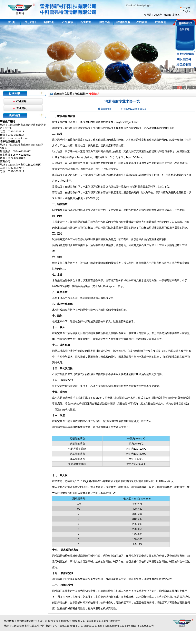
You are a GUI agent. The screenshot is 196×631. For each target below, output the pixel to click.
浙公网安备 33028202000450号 (89, 620)
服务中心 (104, 22)
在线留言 (141, 22)
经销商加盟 (123, 22)
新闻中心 (48, 22)
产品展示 (67, 22)
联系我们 (160, 22)
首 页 (11, 22)
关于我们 (30, 22)
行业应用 (86, 22)
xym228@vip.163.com (117, 625)
